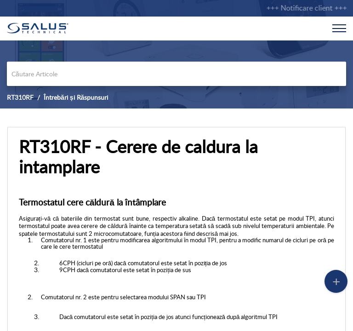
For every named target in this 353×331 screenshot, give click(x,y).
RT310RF (20, 97)
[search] (176, 74)
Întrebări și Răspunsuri (76, 97)
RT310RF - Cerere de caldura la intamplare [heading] (138, 157)
